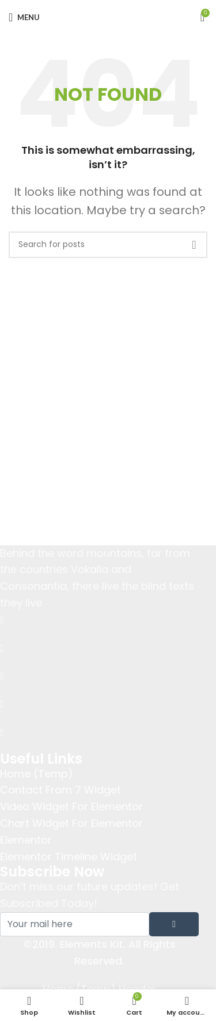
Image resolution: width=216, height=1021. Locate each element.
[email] (74, 924)
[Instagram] (99, 732)
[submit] (174, 924)
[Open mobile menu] (24, 17)
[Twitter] (99, 647)
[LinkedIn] (99, 675)
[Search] (108, 244)
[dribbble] (99, 704)
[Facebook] (99, 620)
